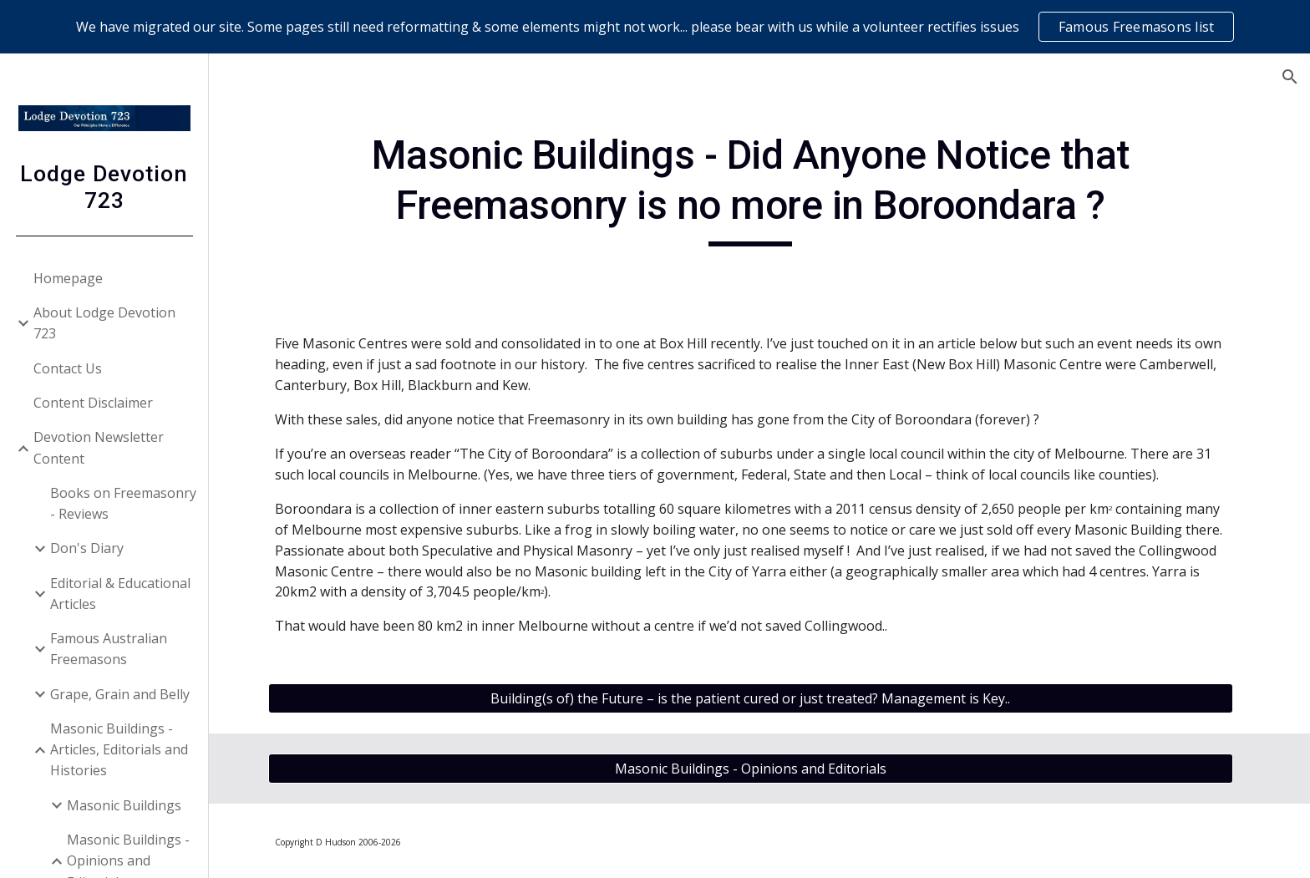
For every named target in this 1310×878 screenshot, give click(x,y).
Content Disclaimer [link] (93, 402)
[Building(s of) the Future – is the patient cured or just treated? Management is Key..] (759, 698)
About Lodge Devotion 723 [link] (104, 323)
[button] (1290, 77)
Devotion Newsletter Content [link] (98, 447)
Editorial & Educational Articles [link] (120, 593)
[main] (759, 188)
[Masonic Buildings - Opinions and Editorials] (759, 768)
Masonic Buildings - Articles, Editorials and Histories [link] (119, 749)
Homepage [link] (68, 278)
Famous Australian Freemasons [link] (108, 648)
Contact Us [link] (67, 368)
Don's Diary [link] (87, 548)
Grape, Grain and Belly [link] (120, 694)
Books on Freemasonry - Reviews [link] (123, 503)
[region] (655, 26)
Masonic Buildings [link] (124, 805)
